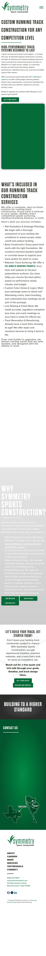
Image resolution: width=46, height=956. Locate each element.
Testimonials (15, 866)
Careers (12, 856)
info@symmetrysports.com (17, 880)
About (11, 853)
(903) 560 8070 (13, 878)
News (10, 859)
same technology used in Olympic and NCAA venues (23, 545)
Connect (12, 869)
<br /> (23, 403)
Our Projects (10, 603)
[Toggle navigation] (41, 7)
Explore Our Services (23, 685)
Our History (28, 598)
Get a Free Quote (10, 99)
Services (12, 863)
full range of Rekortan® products (20, 266)
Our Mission (10, 598)
